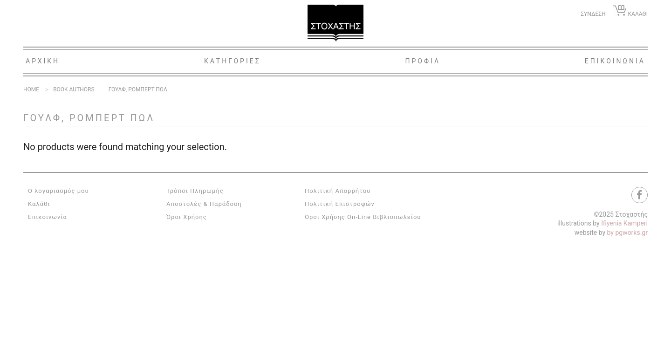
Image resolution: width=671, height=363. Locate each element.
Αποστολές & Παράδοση (204, 203)
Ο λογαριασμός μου (58, 190)
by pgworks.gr (627, 232)
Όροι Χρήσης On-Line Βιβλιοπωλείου (363, 216)
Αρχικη (43, 61)
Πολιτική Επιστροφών (340, 203)
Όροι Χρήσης (186, 216)
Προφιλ (422, 61)
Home (31, 89)
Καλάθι (39, 203)
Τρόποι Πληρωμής (195, 190)
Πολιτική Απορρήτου (337, 190)
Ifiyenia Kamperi (624, 223)
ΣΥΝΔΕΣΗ (593, 14)
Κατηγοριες (232, 61)
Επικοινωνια (615, 61)
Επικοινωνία (47, 216)
